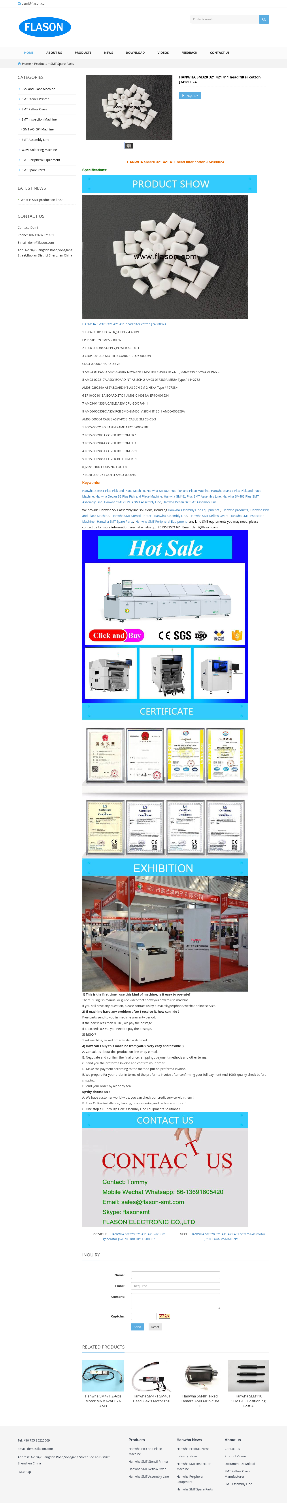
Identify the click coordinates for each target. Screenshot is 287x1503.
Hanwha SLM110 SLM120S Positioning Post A (248, 1401)
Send (137, 1327)
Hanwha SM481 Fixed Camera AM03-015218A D (200, 1401)
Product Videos (235, 1456)
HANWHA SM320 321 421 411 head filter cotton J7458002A (124, 324)
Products (83, 52)
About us (54, 52)
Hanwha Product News (193, 1449)
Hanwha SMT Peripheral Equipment (161, 521)
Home (29, 52)
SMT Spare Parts (62, 63)
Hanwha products (235, 510)
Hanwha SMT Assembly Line (149, 1476)
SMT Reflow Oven (34, 109)
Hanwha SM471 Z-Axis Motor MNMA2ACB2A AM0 (103, 1401)
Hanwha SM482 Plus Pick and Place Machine (178, 490)
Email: (120, 1286)
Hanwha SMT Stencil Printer (132, 516)
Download (135, 52)
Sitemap (25, 1472)
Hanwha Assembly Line (170, 516)
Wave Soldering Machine (39, 150)
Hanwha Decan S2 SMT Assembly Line (190, 502)
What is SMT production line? (41, 200)
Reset (155, 1327)
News (108, 52)
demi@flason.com (34, 3)
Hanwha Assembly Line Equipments (194, 510)
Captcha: (118, 1316)
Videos (163, 52)
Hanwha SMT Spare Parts (115, 521)
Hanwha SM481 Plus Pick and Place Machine (113, 490)
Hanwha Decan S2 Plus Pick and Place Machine (129, 496)
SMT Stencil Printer (35, 99)
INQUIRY (190, 96)
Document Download (240, 1464)
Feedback (189, 52)
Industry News (187, 1456)
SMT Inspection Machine (39, 119)
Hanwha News (189, 1440)
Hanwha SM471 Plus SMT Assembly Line (132, 502)
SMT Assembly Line (35, 139)
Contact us (219, 52)
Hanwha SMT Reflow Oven (208, 516)
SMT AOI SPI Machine (38, 129)
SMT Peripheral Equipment (41, 160)
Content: (118, 1297)
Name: (120, 1275)
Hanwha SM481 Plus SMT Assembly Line (192, 496)
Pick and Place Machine (38, 89)
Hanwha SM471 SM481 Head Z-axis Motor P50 (151, 1399)
